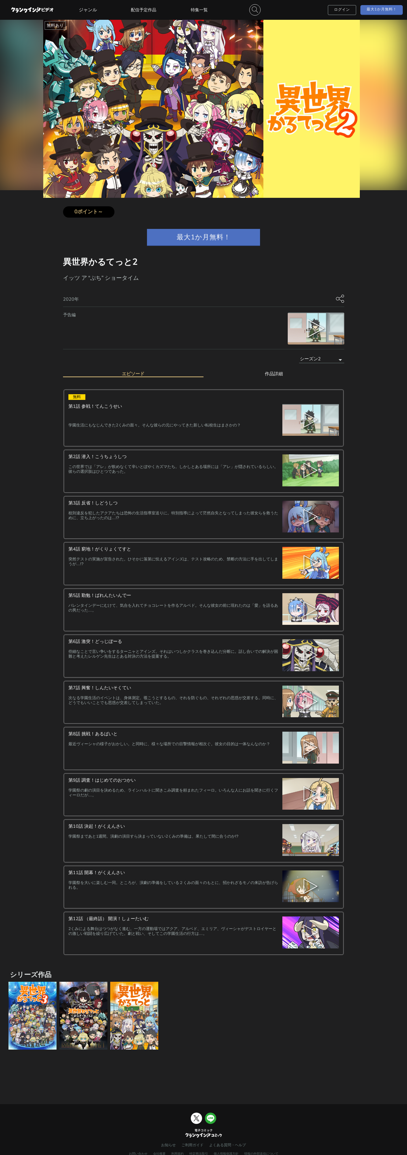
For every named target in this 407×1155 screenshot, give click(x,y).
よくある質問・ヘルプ (227, 1145)
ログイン (342, 9)
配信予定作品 (143, 10)
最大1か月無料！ (382, 9)
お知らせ (168, 1145)
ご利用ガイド (192, 1145)
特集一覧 (199, 10)
